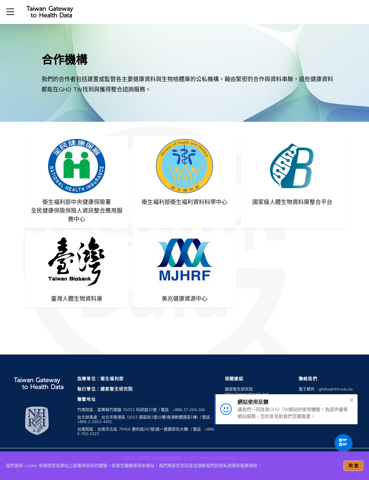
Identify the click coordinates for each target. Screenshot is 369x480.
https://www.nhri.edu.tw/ (247, 393)
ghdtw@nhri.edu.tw (336, 389)
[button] (10, 12)
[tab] (76, 182)
